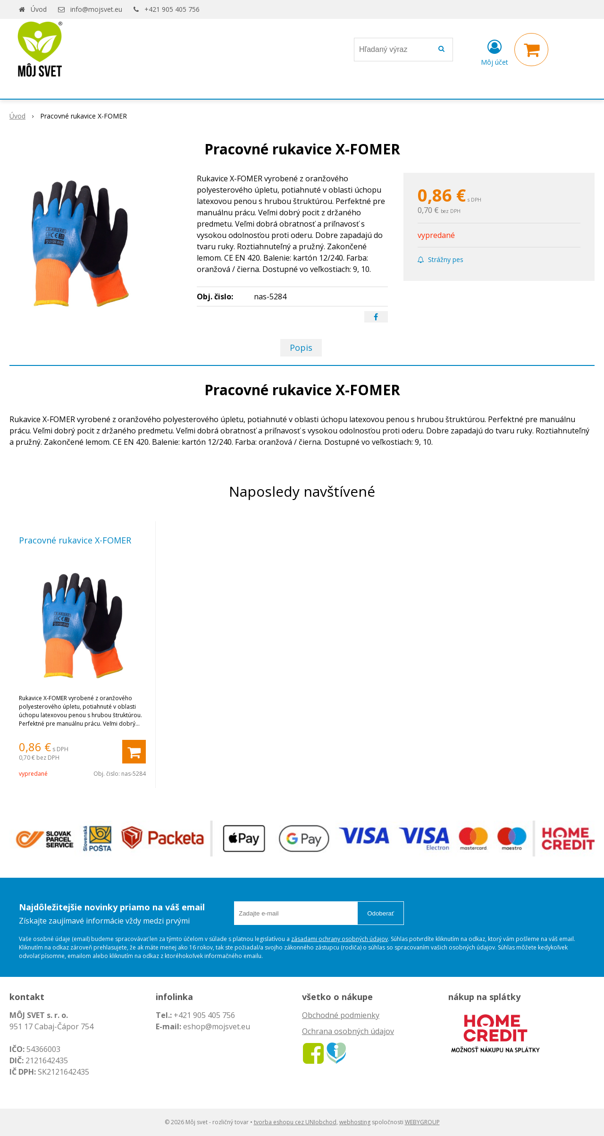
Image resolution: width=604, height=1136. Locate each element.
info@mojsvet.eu (96, 9)
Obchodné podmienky (340, 1015)
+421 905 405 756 (172, 9)
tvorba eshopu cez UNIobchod (295, 1122)
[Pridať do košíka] (134, 751)
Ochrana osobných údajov (348, 1031)
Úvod (39, 9)
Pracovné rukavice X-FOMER (75, 540)
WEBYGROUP (422, 1122)
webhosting (354, 1122)
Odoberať (380, 913)
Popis (301, 347)
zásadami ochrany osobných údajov (339, 939)
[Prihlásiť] (494, 51)
